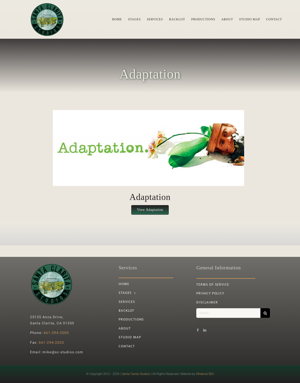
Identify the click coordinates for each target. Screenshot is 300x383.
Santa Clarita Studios (136, 374)
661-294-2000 (56, 332)
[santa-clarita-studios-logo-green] (47, 4)
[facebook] (197, 330)
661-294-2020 (51, 342)
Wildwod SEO (205, 374)
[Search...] (228, 313)
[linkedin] (204, 330)
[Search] (265, 313)
